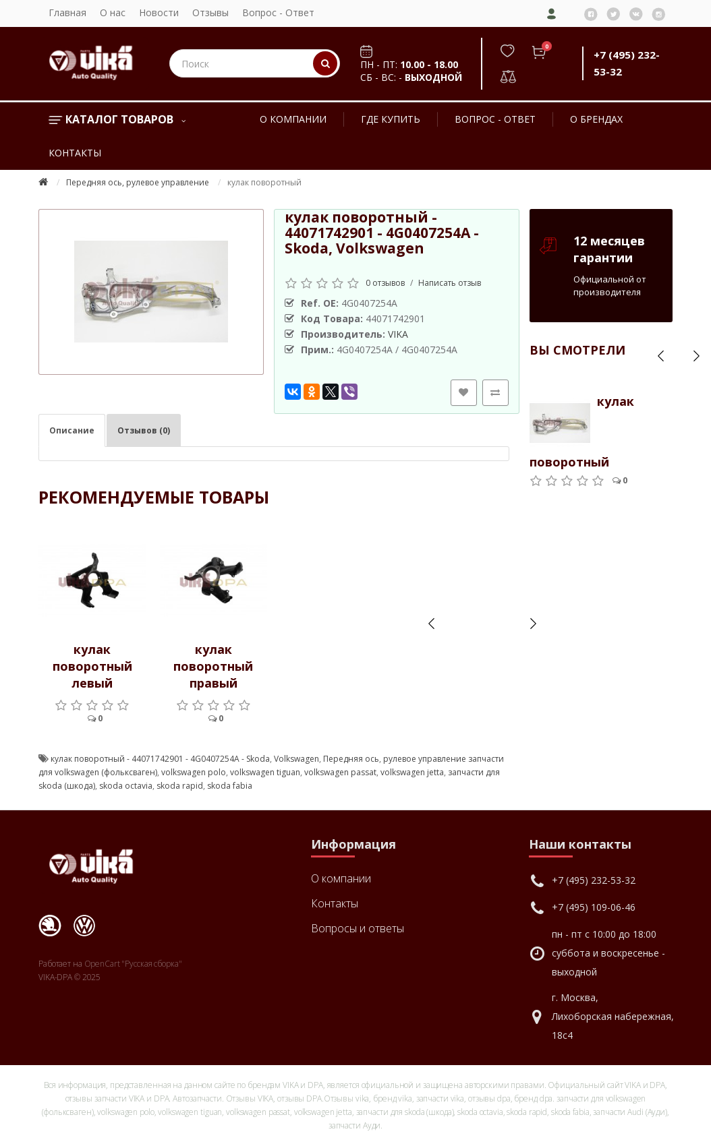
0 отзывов (385, 283)
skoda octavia (125, 785)
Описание (71, 430)
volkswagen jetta (412, 772)
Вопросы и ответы (357, 928)
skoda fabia (229, 785)
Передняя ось (351, 758)
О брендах (596, 119)
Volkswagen (296, 758)
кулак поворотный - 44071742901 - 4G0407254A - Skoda (160, 758)
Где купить (390, 119)
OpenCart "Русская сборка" (133, 963)
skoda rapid (180, 785)
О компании (293, 119)
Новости (159, 12)
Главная (67, 12)
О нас (112, 12)
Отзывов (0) (143, 430)
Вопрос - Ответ (278, 12)
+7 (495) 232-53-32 (593, 880)
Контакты (75, 152)
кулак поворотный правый (213, 666)
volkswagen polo (193, 772)
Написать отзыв (449, 283)
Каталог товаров (117, 119)
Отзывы (210, 12)
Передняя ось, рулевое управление (137, 182)
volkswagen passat (340, 772)
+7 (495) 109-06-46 (593, 907)
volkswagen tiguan (265, 772)
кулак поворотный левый (92, 666)
